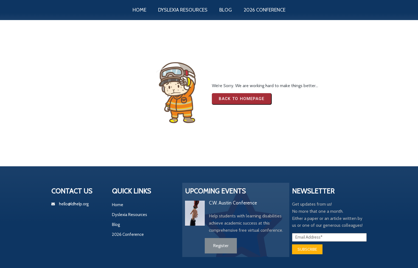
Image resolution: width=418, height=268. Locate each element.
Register (221, 245)
